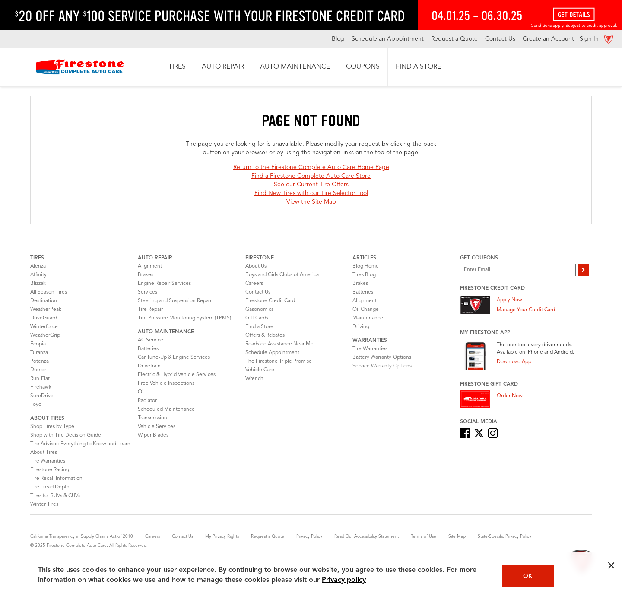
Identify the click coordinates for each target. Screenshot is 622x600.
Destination (43, 300)
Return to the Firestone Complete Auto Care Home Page (311, 167)
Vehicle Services (156, 426)
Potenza (39, 361)
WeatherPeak (45, 309)
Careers (254, 283)
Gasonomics (259, 309)
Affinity (38, 275)
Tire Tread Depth (50, 487)
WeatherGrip (45, 335)
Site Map (457, 536)
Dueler (38, 370)
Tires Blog (364, 275)
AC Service (150, 340)
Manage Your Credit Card (526, 310)
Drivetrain (149, 366)
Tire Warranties (47, 461)
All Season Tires (48, 292)
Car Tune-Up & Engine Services (174, 357)
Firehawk (40, 387)
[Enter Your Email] (518, 270)
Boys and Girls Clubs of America (282, 275)
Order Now (510, 396)
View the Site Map (311, 202)
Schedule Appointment (272, 352)
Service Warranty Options (382, 366)
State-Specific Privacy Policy (504, 536)
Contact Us (257, 292)
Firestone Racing (49, 469)
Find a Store (259, 326)
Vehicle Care (259, 370)
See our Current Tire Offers (311, 185)
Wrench (254, 378)
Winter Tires (44, 504)
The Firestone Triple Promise (278, 361)
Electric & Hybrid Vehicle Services (177, 374)
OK (528, 576)
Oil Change (365, 309)
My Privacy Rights (222, 536)
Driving (360, 326)
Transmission (152, 418)
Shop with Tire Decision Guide (65, 435)
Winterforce (44, 326)
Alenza (38, 266)
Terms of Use (423, 536)
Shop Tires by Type (52, 426)
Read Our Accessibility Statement (366, 536)
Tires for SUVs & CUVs (55, 495)
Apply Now (509, 300)
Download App (514, 361)
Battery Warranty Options (381, 357)
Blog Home (365, 266)
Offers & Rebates (265, 335)
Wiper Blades (153, 435)
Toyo (35, 404)
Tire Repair (150, 309)
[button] (177, 67)
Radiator (147, 400)
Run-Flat (40, 378)
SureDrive (42, 396)
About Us (256, 266)
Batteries (148, 348)
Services (147, 292)
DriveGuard (43, 318)
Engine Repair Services (164, 283)
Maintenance (367, 318)
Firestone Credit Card (270, 300)
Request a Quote (267, 536)
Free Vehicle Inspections (166, 383)
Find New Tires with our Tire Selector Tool (311, 193)
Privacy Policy (309, 536)
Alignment (150, 266)
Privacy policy (344, 580)
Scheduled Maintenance (166, 409)
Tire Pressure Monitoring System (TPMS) (184, 318)
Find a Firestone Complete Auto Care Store (311, 176)
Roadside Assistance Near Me (279, 344)
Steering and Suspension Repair (175, 300)
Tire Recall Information (56, 478)
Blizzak (38, 283)
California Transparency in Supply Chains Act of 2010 (81, 536)
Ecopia (38, 344)
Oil (141, 392)
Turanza (39, 352)
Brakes (145, 275)
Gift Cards (256, 318)
